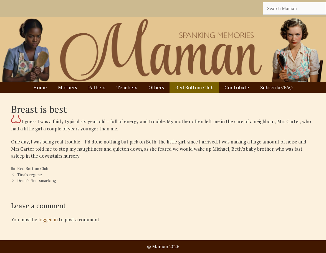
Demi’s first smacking (36, 180)
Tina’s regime (29, 174)
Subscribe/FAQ (276, 87)
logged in (48, 219)
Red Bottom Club (194, 87)
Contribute (236, 87)
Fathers (96, 87)
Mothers (67, 87)
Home (40, 87)
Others (156, 87)
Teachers (127, 87)
